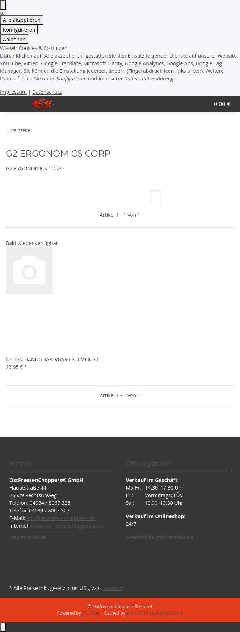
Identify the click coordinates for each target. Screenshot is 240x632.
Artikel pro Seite (105, 197)
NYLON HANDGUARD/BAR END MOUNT (52, 359)
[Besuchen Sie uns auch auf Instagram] (15, 574)
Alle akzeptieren (22, 19)
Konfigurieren (19, 29)
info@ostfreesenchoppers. (57, 518)
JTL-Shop (91, 613)
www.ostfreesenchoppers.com (67, 525)
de (91, 518)
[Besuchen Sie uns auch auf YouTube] (15, 566)
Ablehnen (14, 39)
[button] (190, 104)
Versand (113, 588)
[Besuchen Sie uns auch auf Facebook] (15, 557)
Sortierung (54, 197)
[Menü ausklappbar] (15, 104)
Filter (19, 197)
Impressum (13, 91)
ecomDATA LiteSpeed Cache (154, 613)
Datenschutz (47, 91)
